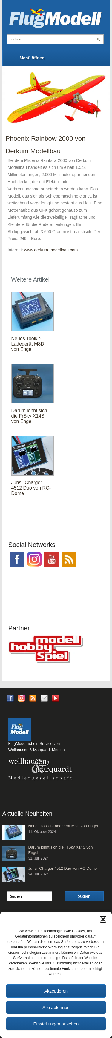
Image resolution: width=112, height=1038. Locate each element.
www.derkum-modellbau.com (51, 249)
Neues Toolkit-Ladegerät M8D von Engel (27, 344)
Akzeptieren (56, 990)
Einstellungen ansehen (56, 1023)
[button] (103, 919)
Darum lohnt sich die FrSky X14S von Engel (29, 416)
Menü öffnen (32, 58)
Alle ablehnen (56, 1007)
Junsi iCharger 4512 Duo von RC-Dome (31, 488)
